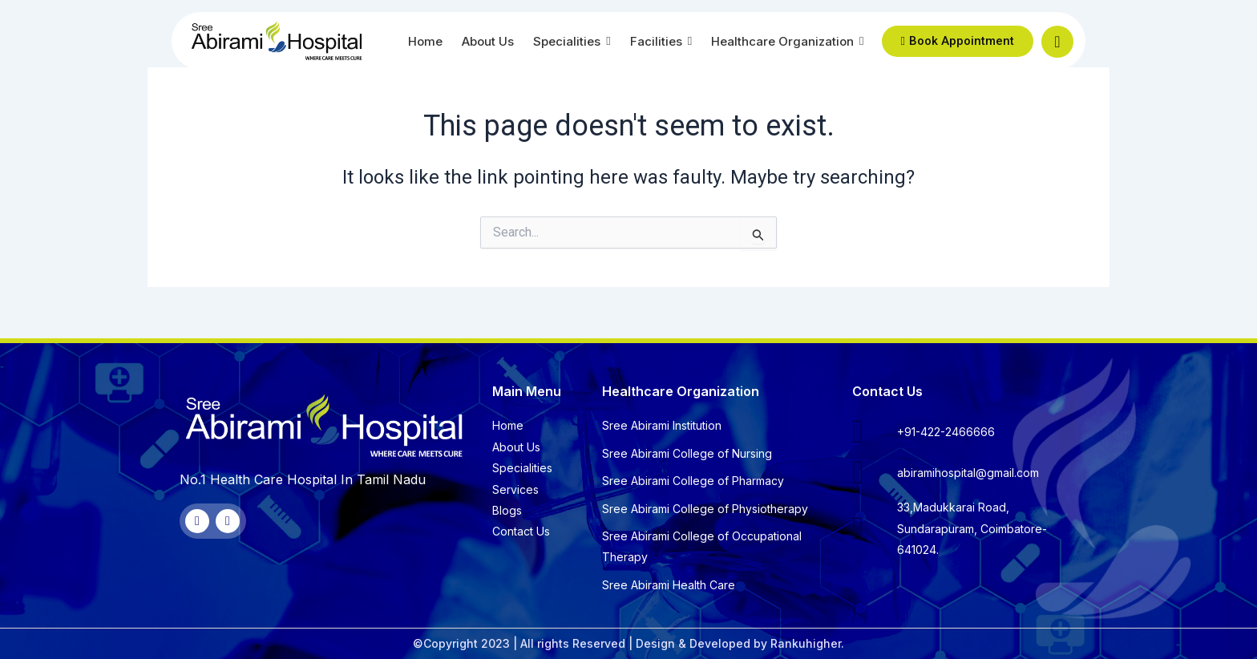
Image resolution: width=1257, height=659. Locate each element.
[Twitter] (228, 521)
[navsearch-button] (1057, 42)
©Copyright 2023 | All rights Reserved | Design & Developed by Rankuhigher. (628, 643)
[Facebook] (197, 521)
